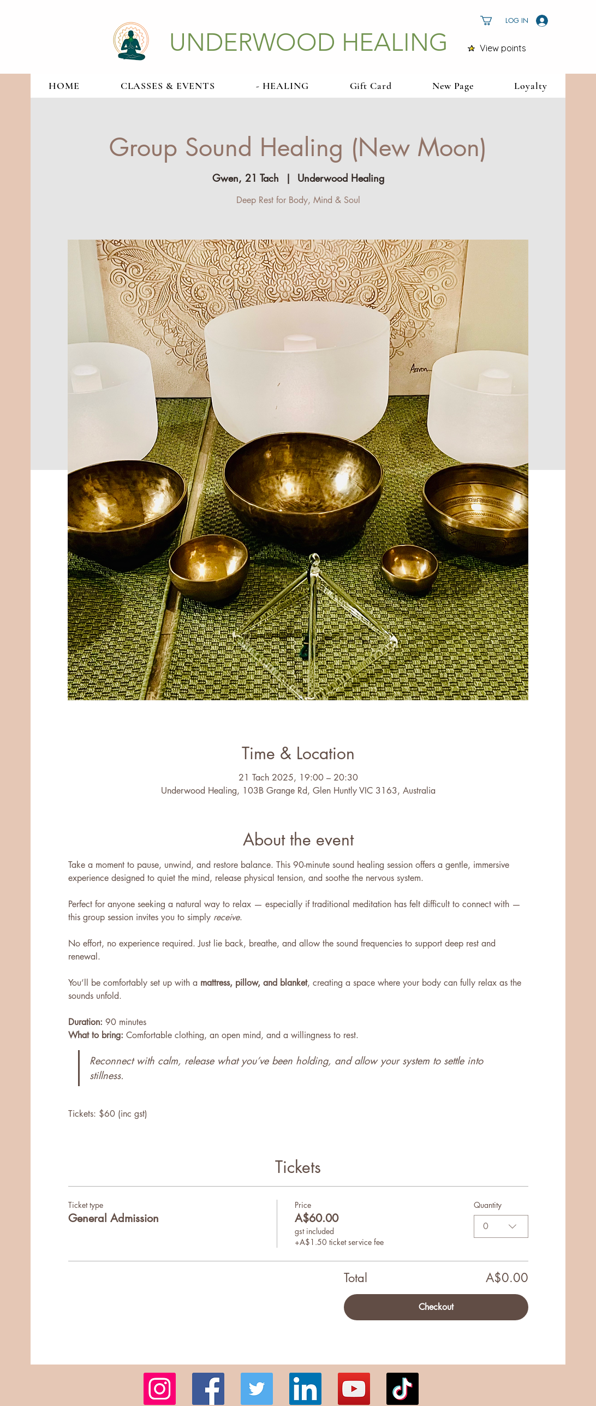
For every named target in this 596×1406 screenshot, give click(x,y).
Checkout (436, 1307)
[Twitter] (257, 1389)
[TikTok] (402, 1389)
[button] (491, 20)
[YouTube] (354, 1389)
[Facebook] (208, 1389)
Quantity (488, 1205)
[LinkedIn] (305, 1389)
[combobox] (501, 1226)
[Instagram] (160, 1389)
